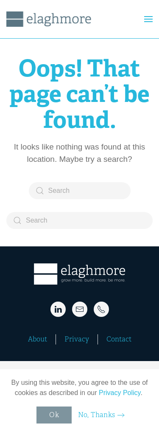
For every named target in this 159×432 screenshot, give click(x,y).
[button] (148, 19)
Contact (118, 339)
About (37, 339)
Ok (54, 414)
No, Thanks (96, 414)
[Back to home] (50, 19)
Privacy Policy (119, 392)
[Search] (80, 190)
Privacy (76, 339)
